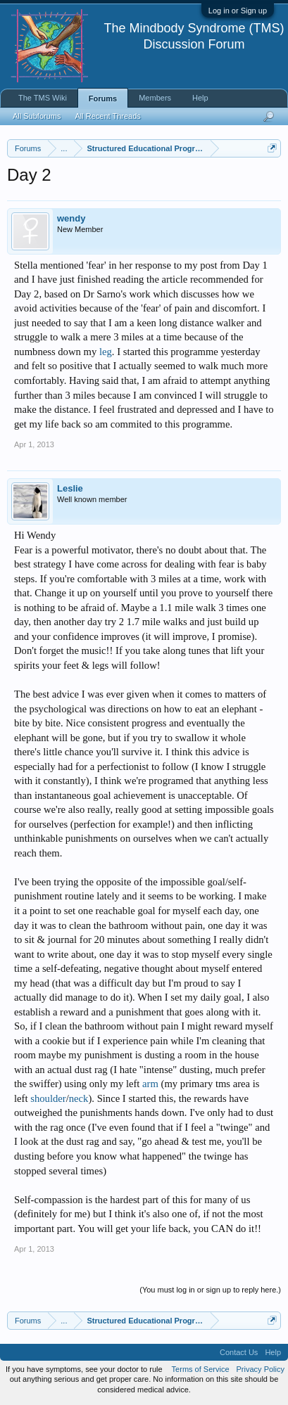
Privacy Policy (260, 1369)
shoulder (47, 1098)
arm (150, 1083)
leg (105, 351)
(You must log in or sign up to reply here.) (210, 1289)
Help (200, 98)
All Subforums (37, 116)
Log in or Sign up (237, 10)
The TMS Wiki (42, 98)
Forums (103, 98)
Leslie (70, 488)
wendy (71, 218)
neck (79, 1098)
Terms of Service (201, 1369)
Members (155, 98)
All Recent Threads (107, 116)
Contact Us (239, 1352)
